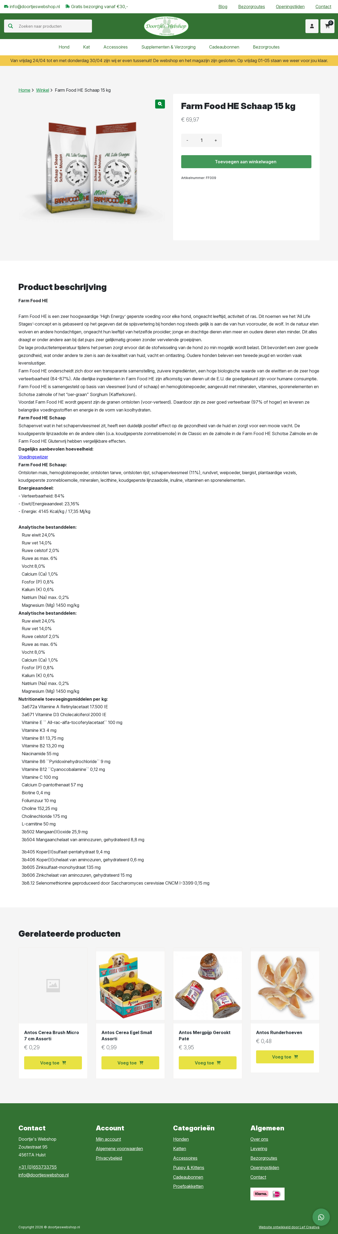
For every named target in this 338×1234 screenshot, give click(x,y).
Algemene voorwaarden (119, 1148)
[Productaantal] (201, 140)
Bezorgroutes (251, 6)
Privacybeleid (109, 1158)
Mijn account (108, 1139)
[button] (160, 104)
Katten (179, 1148)
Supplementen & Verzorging (168, 47)
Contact (323, 6)
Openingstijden (290, 6)
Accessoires (115, 47)
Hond (64, 47)
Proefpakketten (188, 1186)
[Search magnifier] (10, 26)
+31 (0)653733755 (37, 1167)
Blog (222, 6)
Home (24, 90)
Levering (258, 1148)
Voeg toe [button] (53, 1063)
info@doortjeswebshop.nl (43, 1175)
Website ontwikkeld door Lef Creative (289, 1227)
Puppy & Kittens (188, 1167)
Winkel (42, 90)
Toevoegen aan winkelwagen (245, 161)
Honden (181, 1139)
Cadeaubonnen (224, 47)
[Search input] (55, 26)
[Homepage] (166, 25)
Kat (86, 47)
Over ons (259, 1139)
